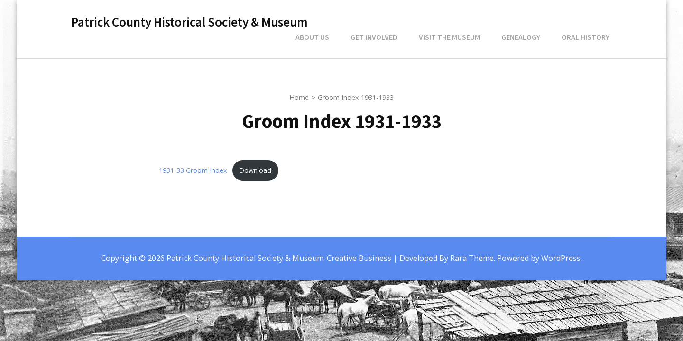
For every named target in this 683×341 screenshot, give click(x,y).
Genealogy (520, 37)
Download (255, 170)
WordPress (561, 258)
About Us (312, 37)
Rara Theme (472, 258)
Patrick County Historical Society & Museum (189, 22)
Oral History (585, 37)
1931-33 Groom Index (193, 170)
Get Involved (374, 37)
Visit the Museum (449, 37)
